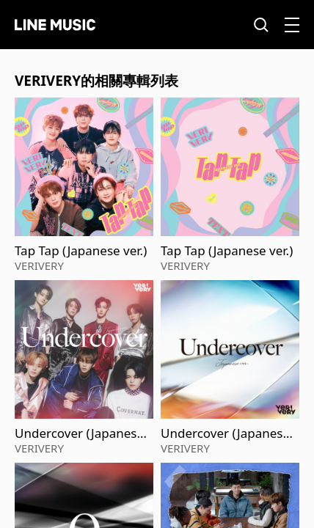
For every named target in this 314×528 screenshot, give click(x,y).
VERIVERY (39, 265)
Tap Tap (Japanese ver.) (81, 250)
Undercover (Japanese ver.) (79, 433)
